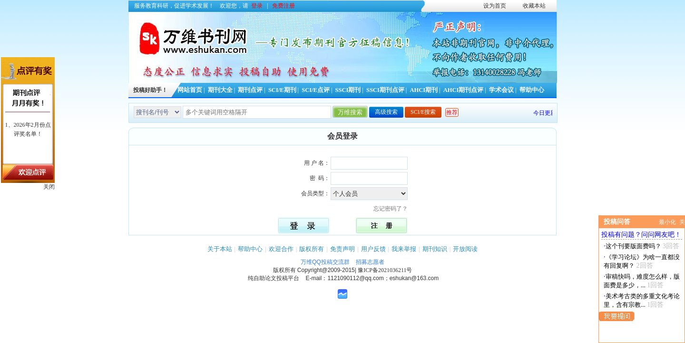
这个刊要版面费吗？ (633, 246)
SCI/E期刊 (282, 90)
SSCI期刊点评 (385, 90)
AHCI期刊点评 (463, 90)
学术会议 (501, 90)
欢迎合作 (281, 248)
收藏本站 (534, 5)
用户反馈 (373, 248)
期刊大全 (220, 90)
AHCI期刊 (424, 90)
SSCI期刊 (348, 90)
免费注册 (283, 5)
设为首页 (494, 5)
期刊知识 (434, 248)
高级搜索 (386, 112)
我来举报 (403, 248)
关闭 (49, 186)
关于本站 (219, 248)
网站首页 (189, 90)
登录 (257, 5)
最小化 (667, 222)
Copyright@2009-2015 (326, 270)
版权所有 (311, 248)
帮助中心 (531, 90)
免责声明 (342, 248)
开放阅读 (465, 248)
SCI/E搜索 (423, 112)
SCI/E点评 (316, 90)
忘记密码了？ (393, 208)
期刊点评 (250, 90)
